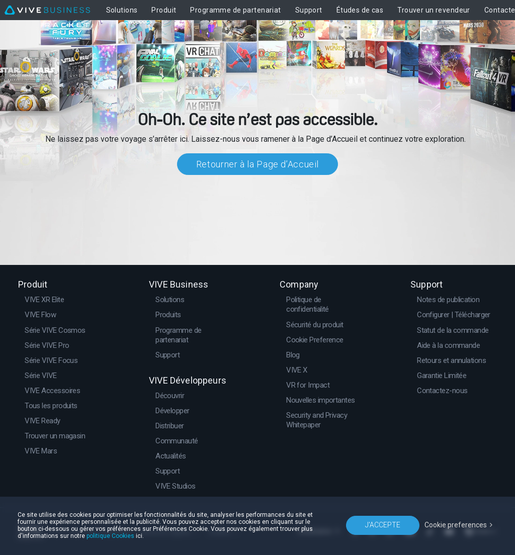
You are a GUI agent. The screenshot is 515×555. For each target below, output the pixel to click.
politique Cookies (110, 535)
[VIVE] (47, 10)
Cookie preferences (455, 525)
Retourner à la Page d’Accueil (257, 164)
